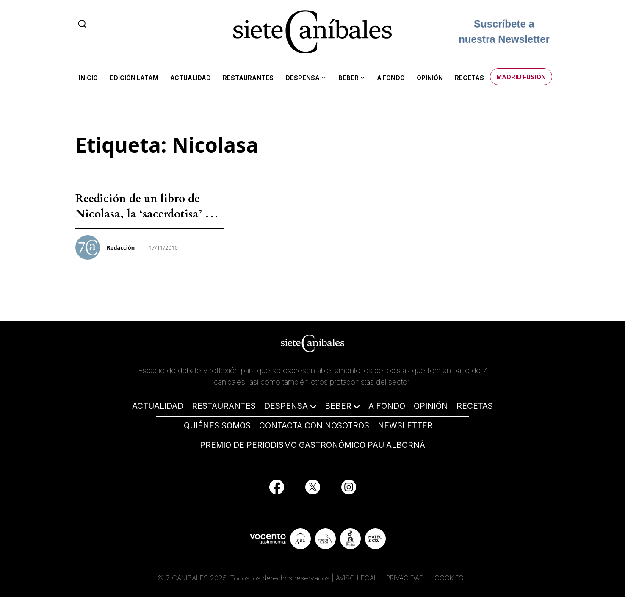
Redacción (121, 247)
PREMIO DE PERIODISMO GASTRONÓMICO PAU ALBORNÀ (312, 445)
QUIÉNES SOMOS (217, 425)
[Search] (82, 24)
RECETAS (474, 406)
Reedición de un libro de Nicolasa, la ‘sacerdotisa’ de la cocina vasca (146, 214)
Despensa (302, 77)
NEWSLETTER (405, 425)
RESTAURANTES (224, 406)
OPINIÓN (431, 406)
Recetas (469, 77)
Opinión (430, 77)
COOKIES (448, 578)
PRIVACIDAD (406, 578)
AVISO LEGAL (357, 578)
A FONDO (386, 406)
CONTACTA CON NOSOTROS (314, 425)
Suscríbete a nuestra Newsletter (504, 31)
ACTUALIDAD (157, 406)
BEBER (338, 406)
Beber (348, 77)
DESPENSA (286, 406)
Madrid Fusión (521, 77)
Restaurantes (248, 77)
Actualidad (190, 77)
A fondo (391, 77)
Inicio (88, 77)
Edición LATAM (134, 77)
